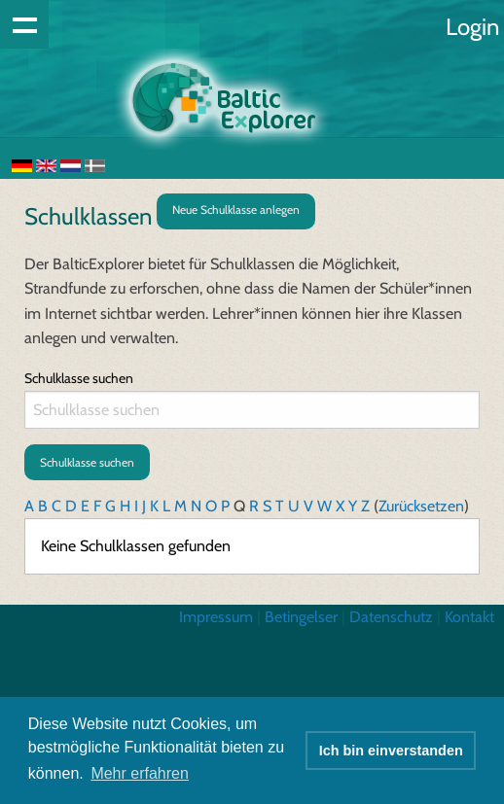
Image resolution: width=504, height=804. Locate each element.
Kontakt (469, 617)
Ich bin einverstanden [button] (391, 750)
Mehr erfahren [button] (139, 773)
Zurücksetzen (421, 506)
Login (472, 27)
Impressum (216, 617)
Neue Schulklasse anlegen (236, 209)
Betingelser (301, 617)
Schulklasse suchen (78, 378)
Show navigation (24, 24)
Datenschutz (391, 617)
